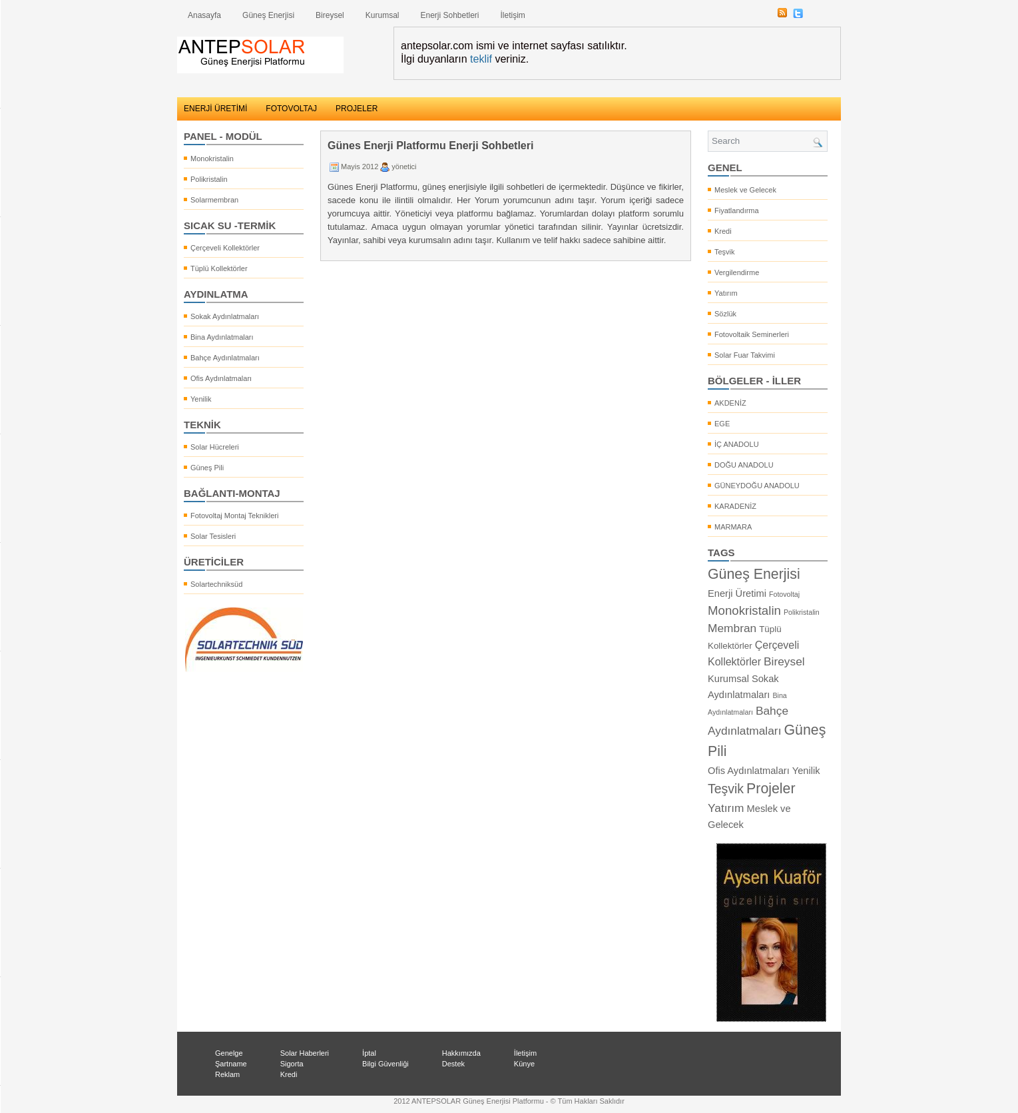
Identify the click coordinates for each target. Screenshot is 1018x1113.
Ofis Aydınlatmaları (221, 378)
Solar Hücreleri (214, 447)
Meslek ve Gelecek (745, 190)
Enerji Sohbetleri (449, 15)
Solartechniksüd (216, 584)
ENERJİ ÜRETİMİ (215, 108)
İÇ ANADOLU (736, 444)
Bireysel (330, 15)
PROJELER (357, 108)
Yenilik (200, 399)
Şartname (231, 1064)
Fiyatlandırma (736, 210)
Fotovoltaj (784, 594)
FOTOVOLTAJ (291, 108)
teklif (481, 59)
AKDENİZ (730, 403)
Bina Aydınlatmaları (222, 337)
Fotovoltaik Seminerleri (751, 334)
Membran (732, 628)
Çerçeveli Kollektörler (225, 248)
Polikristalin (209, 179)
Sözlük (725, 314)
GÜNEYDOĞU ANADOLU (757, 486)
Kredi (723, 231)
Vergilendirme (736, 272)
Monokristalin (212, 159)
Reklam (227, 1074)
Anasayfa (204, 15)
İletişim (513, 15)
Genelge (229, 1053)
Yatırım (726, 293)
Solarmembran (214, 200)
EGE (722, 424)
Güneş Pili (207, 468)
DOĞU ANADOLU (744, 465)
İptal (369, 1053)
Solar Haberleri (304, 1053)
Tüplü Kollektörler (219, 268)
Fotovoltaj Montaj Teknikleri (234, 516)
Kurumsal (382, 15)
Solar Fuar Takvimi (744, 355)
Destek (453, 1064)
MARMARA (733, 527)
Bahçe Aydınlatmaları (225, 358)
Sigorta (292, 1064)
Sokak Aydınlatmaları (224, 316)
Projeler (771, 789)
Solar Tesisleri (213, 536)
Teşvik (724, 252)
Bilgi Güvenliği (385, 1064)
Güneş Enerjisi (268, 15)
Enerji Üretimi (737, 593)
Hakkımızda (461, 1053)
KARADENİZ (735, 506)
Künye (524, 1064)
